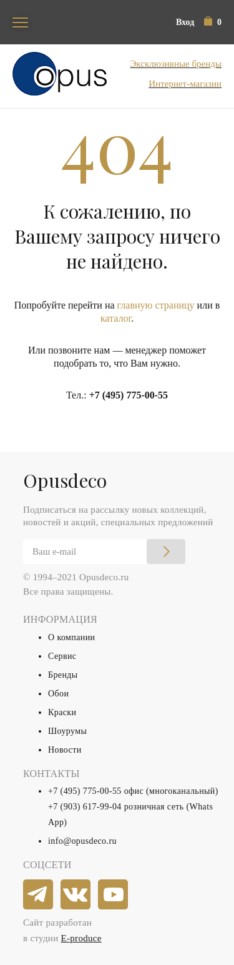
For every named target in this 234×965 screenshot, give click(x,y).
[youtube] (113, 895)
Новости (65, 750)
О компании (71, 637)
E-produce (81, 938)
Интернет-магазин (185, 84)
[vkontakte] (76, 895)
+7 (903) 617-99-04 (85, 806)
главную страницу (156, 305)
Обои (58, 693)
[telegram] (38, 895)
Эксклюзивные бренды (176, 64)
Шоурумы (67, 731)
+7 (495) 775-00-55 (128, 395)
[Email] (104, 551)
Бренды (63, 675)
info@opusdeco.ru (82, 841)
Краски (62, 712)
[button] (213, 22)
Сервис (62, 656)
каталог (115, 318)
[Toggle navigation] (20, 22)
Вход (185, 22)
